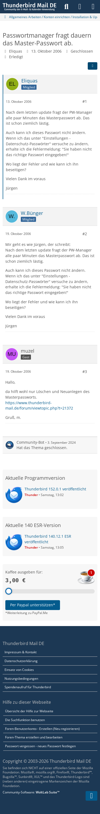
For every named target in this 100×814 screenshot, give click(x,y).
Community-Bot (30, 442)
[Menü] (93, 6)
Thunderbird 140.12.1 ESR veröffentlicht (48, 539)
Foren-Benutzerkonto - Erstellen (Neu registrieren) (42, 728)
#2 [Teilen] (84, 233)
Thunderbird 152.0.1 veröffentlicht (55, 488)
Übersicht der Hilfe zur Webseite (29, 711)
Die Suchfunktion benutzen (25, 720)
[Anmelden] (79, 6)
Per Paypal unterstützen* (32, 604)
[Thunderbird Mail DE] (29, 6)
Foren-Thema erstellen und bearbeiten (33, 737)
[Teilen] (92, 66)
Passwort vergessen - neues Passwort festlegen (40, 746)
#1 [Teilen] (84, 101)
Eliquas (15, 51)
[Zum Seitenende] (91, 796)
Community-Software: (31, 792)
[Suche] (66, 6)
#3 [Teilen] (84, 371)
